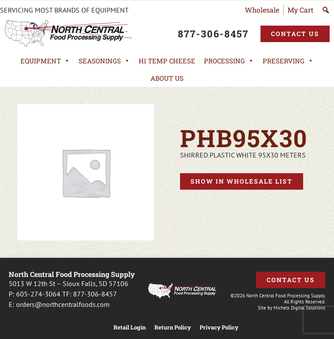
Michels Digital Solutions (299, 308)
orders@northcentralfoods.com (63, 304)
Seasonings (104, 60)
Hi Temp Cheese (167, 60)
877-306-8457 (95, 294)
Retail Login (130, 327)
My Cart (300, 9)
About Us (167, 78)
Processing (229, 60)
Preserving (288, 60)
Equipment (45, 60)
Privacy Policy (219, 327)
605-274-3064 (38, 294)
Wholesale (262, 9)
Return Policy (172, 327)
